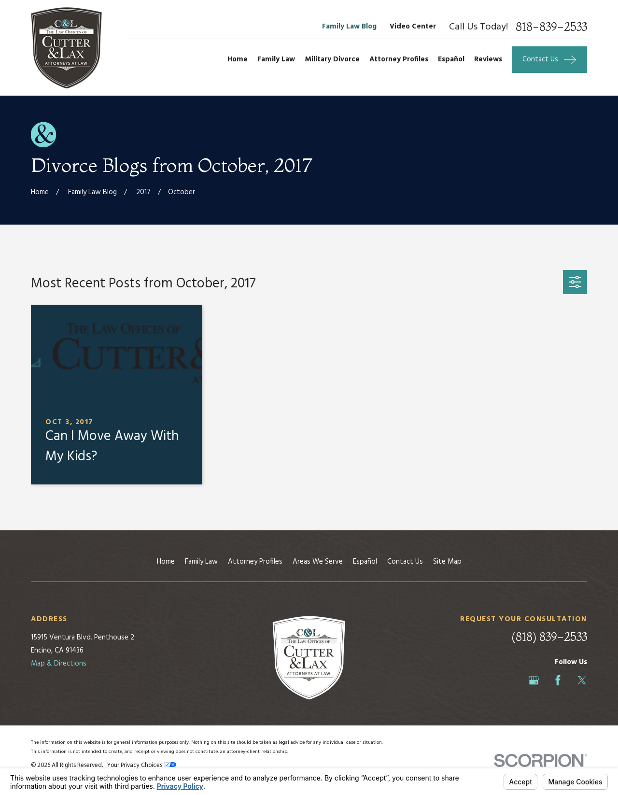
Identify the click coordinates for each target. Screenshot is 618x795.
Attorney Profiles (255, 562)
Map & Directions (58, 663)
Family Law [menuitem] (276, 59)
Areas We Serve (318, 562)
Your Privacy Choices (141, 765)
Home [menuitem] (237, 59)
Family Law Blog (349, 26)
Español (365, 562)
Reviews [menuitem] (488, 59)
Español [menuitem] (451, 59)
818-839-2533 (551, 27)
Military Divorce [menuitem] (332, 59)
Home (166, 562)
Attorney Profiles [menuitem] (398, 59)
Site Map (447, 562)
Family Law (201, 562)
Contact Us (405, 562)
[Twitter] (582, 680)
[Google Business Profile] (534, 680)
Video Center (413, 26)
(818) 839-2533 (549, 637)
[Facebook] (558, 680)
